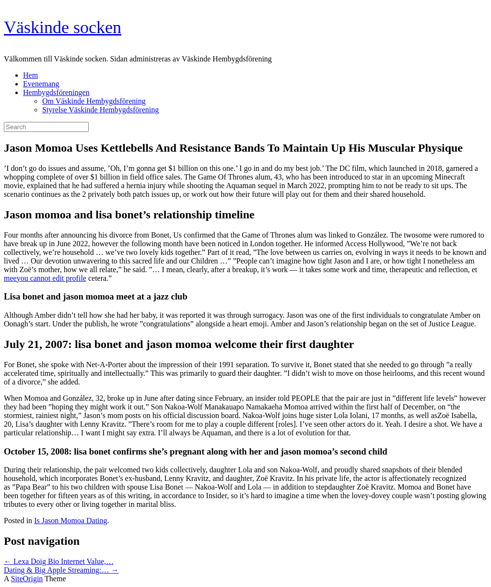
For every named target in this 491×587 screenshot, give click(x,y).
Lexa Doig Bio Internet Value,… (59, 561)
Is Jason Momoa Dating (70, 520)
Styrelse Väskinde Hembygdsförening (100, 110)
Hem (30, 75)
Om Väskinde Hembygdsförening (94, 101)
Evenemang (41, 84)
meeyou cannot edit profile (45, 278)
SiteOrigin (27, 579)
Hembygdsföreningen (56, 92)
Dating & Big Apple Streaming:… (61, 570)
